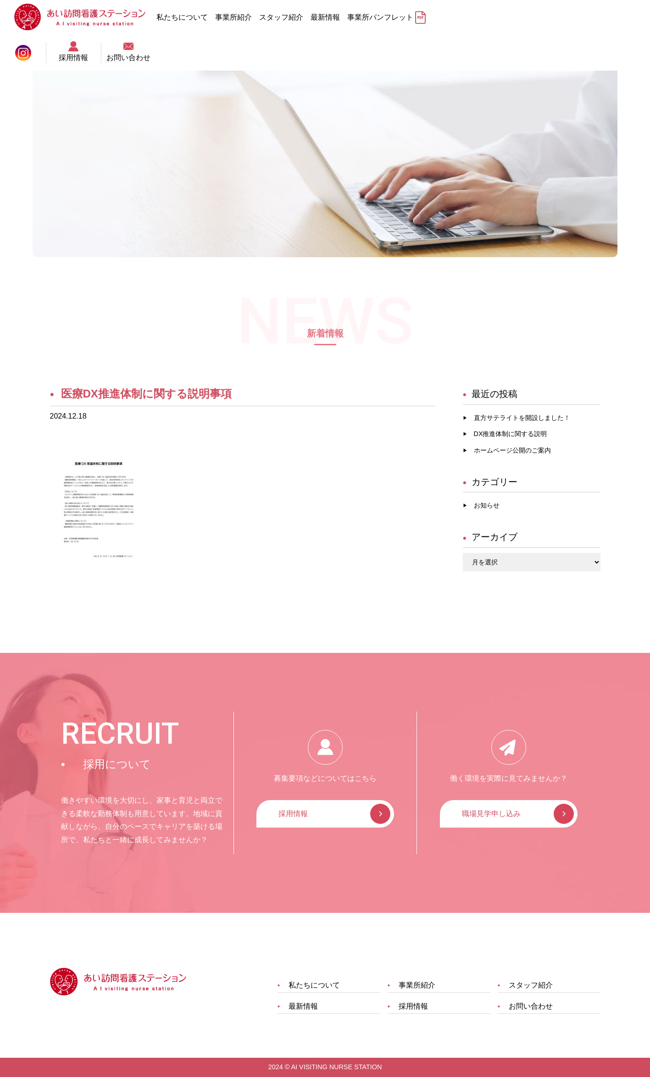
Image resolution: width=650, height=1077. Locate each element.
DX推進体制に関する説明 (510, 433)
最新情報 (330, 17)
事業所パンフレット (386, 17)
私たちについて (187, 17)
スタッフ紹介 (287, 17)
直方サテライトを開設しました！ (522, 417)
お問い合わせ (622, 16)
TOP (57, 48)
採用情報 (567, 16)
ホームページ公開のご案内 (512, 450)
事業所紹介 (239, 17)
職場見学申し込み (491, 813)
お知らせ (487, 505)
